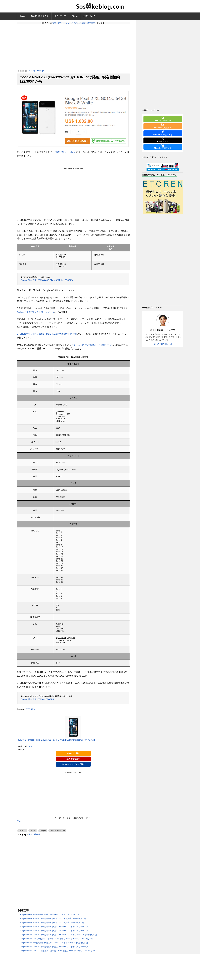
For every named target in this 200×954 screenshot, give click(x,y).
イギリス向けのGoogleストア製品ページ (91, 347)
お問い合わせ (89, 16)
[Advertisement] (73, 46)
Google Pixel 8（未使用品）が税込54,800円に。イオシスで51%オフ (49, 917)
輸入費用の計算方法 (39, 16)
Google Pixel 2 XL (57, 833)
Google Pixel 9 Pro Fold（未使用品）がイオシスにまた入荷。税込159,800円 (53, 921)
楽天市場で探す (73, 761)
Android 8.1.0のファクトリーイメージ (35, 315)
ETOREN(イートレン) (65, 155)
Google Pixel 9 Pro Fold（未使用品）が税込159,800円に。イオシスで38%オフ (54, 929)
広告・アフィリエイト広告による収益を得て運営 (73, 23)
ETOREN (30, 712)
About (75, 16)
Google (43, 833)
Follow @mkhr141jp (163, 344)
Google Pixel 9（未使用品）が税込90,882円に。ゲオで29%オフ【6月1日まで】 (54, 945)
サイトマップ (60, 16)
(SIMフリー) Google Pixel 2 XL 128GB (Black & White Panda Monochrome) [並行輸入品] (56, 743)
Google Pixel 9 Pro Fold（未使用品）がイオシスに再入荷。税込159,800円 (52, 925)
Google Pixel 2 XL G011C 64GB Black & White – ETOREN (47, 283)
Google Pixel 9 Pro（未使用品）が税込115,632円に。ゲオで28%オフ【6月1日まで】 (57, 941)
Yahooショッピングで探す (73, 767)
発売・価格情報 (35, 837)
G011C (33, 833)
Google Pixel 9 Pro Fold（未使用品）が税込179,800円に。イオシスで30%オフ (54, 933)
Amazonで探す (73, 756)
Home (22, 16)
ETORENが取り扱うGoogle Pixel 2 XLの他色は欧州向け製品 (47, 337)
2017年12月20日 (37, 71)
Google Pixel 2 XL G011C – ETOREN (37, 702)
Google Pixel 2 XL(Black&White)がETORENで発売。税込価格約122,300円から (70, 81)
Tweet (19, 824)
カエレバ (32, 749)
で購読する (162, 119)
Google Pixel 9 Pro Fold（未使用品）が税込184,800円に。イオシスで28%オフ (54, 949)
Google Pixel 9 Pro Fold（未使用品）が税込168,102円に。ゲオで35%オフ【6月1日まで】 (59, 937)
